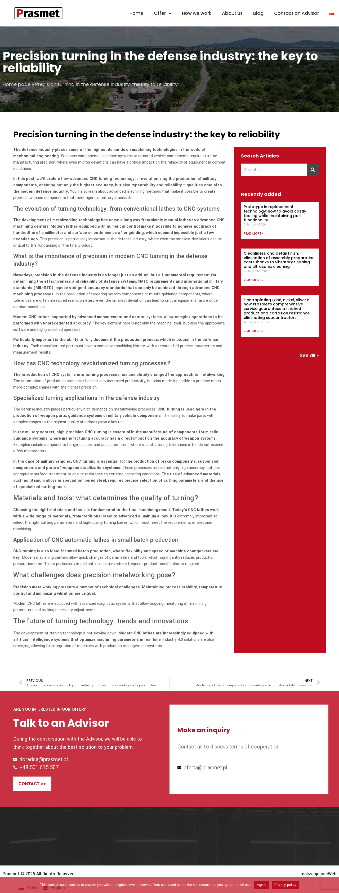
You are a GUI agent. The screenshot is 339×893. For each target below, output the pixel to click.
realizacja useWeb (318, 874)
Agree (261, 885)
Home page (16, 84)
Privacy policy (285, 885)
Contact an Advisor (296, 13)
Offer (162, 13)
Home (136, 13)
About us (232, 13)
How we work (196, 13)
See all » (309, 355)
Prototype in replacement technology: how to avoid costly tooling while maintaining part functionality (275, 213)
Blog (258, 13)
